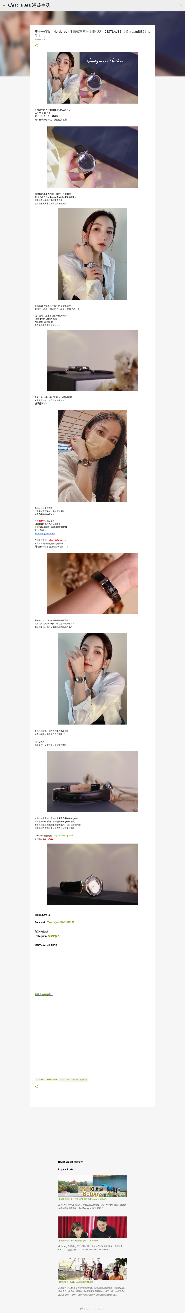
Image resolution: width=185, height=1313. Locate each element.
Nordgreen (52, 1080)
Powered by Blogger (92, 1309)
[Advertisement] (92, 1132)
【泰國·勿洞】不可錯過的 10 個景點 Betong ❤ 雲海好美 (83, 1199)
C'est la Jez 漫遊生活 (29, 5)
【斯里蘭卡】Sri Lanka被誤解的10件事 (75, 1282)
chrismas (40, 1080)
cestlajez (53, 936)
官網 (37, 527)
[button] (36, 45)
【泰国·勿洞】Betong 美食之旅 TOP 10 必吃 (78, 1240)
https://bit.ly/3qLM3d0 (64, 836)
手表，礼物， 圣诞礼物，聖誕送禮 (73, 1080)
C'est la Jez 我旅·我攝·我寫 (60, 922)
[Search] (54, 5)
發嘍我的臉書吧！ (44, 994)
